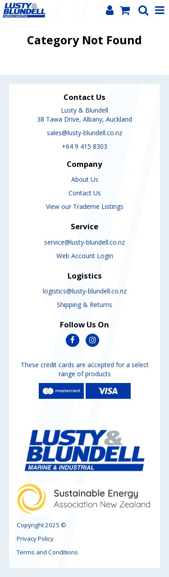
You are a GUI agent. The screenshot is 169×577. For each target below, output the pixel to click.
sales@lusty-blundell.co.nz (84, 132)
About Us (84, 179)
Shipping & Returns (84, 304)
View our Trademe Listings (84, 206)
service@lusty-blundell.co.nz (84, 242)
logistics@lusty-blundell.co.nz (85, 291)
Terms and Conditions (47, 552)
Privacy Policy (35, 538)
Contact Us (85, 193)
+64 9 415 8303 (84, 146)
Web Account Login (84, 255)
